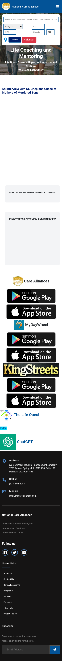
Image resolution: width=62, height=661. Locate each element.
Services (8, 596)
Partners (8, 602)
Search (15, 40)
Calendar (29, 39)
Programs (8, 591)
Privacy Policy (10, 614)
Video (3, 428)
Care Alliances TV (12, 585)
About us (8, 573)
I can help (8, 608)
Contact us (9, 579)
